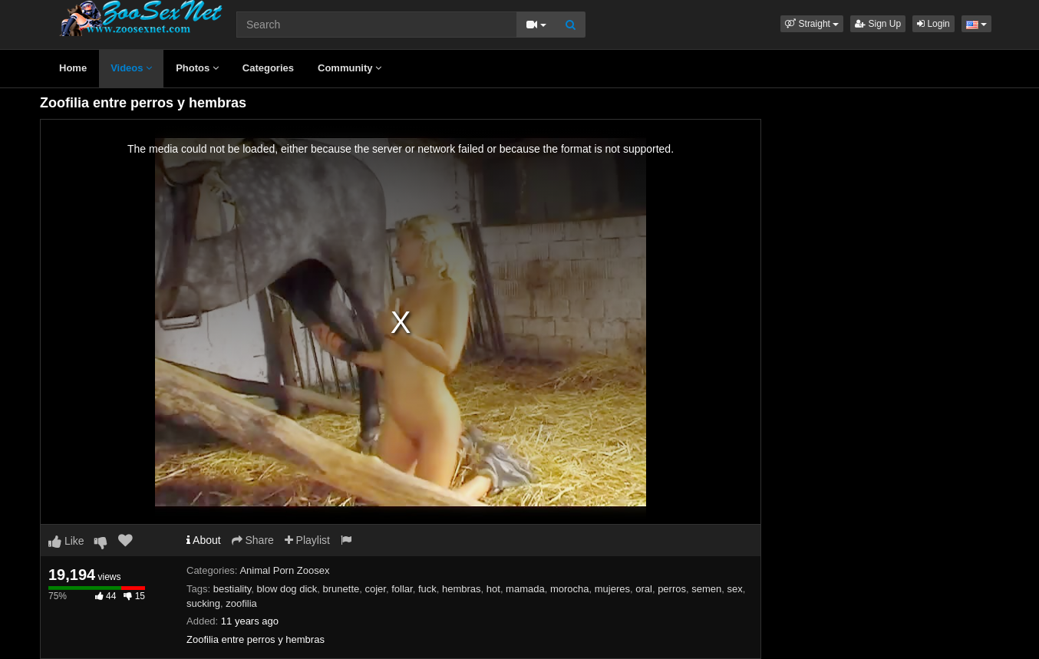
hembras (461, 589)
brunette (341, 589)
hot (493, 589)
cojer (375, 589)
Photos (197, 68)
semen (706, 589)
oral (643, 589)
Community (349, 68)
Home (73, 68)
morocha (569, 589)
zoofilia (241, 603)
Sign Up (878, 23)
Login (933, 23)
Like (66, 541)
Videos (131, 68)
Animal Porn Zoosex (284, 570)
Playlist (307, 540)
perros (672, 589)
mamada (525, 589)
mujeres (612, 589)
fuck (427, 589)
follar (401, 589)
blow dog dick (287, 589)
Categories (268, 68)
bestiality (232, 589)
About (203, 540)
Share (253, 540)
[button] (811, 23)
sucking (203, 603)
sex (735, 589)
